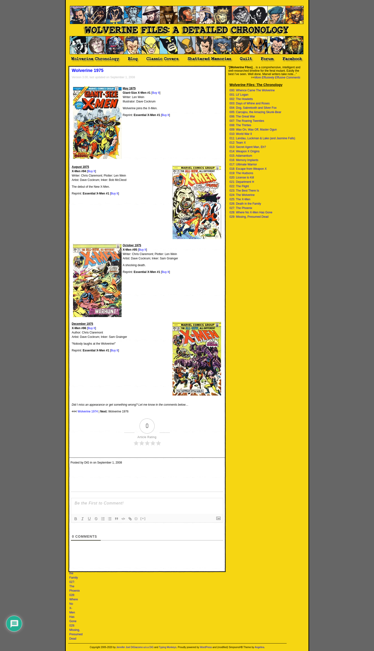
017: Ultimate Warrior (243, 164)
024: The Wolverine (242, 195)
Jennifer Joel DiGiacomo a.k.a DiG (134, 647)
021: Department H (242, 182)
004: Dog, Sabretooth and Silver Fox (253, 107)
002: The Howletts (241, 99)
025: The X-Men (240, 199)
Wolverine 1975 (88, 70)
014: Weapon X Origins (245, 151)
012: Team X (238, 142)
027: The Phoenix (241, 208)
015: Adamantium (241, 155)
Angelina (259, 647)
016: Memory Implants (244, 160)
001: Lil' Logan (239, 94)
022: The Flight (239, 186)
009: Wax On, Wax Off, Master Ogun (253, 129)
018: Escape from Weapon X (248, 168)
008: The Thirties (240, 125)
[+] (143, 518)
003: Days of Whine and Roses (250, 103)
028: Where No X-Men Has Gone (251, 212)
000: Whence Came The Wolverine (252, 90)
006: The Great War (242, 116)
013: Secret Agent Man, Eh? (248, 147)
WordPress (206, 647)
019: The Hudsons (241, 173)
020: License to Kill (242, 177)
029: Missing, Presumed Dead (249, 216)
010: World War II (241, 134)
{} (136, 518)
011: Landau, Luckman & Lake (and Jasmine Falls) (262, 138)
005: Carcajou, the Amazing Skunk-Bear (255, 112)
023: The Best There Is (244, 190)
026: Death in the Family (245, 203)
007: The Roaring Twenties (247, 121)
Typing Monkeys (167, 647)
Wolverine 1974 (88, 411)
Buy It (156, 92)
